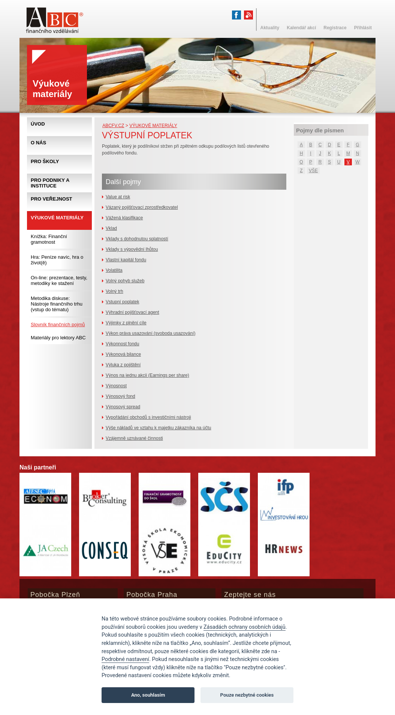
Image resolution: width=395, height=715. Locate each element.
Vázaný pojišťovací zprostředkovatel (142, 207)
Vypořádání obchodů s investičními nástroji (148, 417)
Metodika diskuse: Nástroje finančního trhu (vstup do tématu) (56, 303)
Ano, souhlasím (148, 695)
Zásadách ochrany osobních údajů (244, 627)
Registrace (334, 27)
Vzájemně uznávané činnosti (134, 438)
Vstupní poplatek (122, 301)
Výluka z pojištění (123, 364)
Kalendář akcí (301, 27)
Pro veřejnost (51, 199)
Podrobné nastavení (125, 659)
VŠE (313, 170)
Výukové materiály (153, 125)
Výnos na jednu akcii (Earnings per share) (147, 375)
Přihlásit (363, 27)
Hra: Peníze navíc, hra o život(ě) (57, 259)
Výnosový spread (123, 406)
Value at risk (118, 196)
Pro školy (45, 161)
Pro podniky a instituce (50, 183)
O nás (38, 142)
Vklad (111, 228)
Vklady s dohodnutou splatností (137, 238)
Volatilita (114, 270)
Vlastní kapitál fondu (126, 259)
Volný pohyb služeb (125, 280)
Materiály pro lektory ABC (58, 337)
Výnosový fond (120, 396)
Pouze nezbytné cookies (247, 695)
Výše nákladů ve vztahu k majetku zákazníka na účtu (158, 427)
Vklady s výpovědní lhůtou (132, 249)
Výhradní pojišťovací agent (132, 312)
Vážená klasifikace (124, 217)
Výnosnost (116, 385)
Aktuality (270, 27)
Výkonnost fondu (122, 343)
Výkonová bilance (123, 354)
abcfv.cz (113, 125)
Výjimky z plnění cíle (126, 322)
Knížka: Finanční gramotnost (49, 239)
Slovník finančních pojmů (58, 324)
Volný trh (114, 291)
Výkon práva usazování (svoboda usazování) (150, 333)
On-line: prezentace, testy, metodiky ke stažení (59, 280)
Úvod (38, 124)
